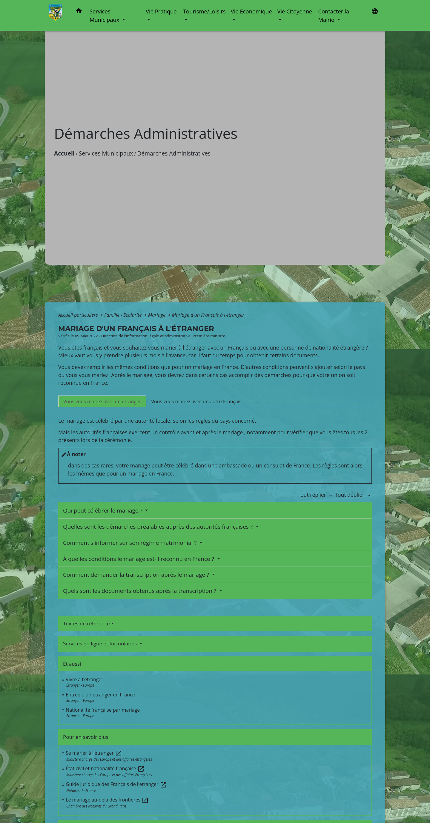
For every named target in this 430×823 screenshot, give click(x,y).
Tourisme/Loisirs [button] (204, 11)
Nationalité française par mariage (103, 710)
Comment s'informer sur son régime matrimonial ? (130, 543)
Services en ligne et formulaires (100, 643)
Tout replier (316, 494)
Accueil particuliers (78, 315)
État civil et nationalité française (105, 768)
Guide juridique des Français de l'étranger (116, 784)
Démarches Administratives (174, 153)
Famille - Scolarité (123, 315)
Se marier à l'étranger (94, 753)
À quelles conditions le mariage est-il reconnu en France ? (139, 559)
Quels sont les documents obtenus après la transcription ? (140, 591)
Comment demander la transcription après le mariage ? (137, 575)
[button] (78, 12)
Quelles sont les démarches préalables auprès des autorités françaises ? (158, 526)
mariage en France (150, 473)
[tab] (102, 401)
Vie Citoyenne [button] (294, 11)
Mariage (157, 315)
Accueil (64, 153)
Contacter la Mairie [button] (333, 15)
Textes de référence (86, 623)
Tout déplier (353, 494)
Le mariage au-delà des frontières (107, 799)
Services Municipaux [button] (105, 15)
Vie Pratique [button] (161, 11)
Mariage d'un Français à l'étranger (208, 315)
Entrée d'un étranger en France (100, 694)
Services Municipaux (106, 153)
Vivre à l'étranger (84, 679)
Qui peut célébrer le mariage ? (103, 510)
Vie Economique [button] (251, 11)
